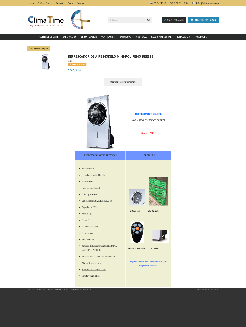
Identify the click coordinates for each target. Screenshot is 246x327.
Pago (70, 3)
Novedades (201, 36)
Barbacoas (125, 36)
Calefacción (70, 36)
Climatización (89, 36)
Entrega (80, 3)
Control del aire (49, 36)
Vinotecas (141, 36)
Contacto (60, 3)
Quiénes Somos (44, 3)
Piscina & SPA (183, 36)
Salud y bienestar (161, 36)
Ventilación (108, 36)
